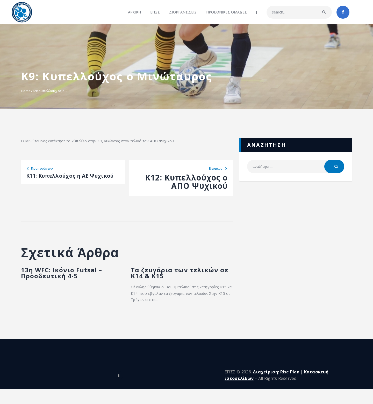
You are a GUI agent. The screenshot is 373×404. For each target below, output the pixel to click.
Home (26, 90)
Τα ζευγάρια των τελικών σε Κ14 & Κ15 (174, 280)
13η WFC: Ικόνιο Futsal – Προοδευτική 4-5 (62, 280)
